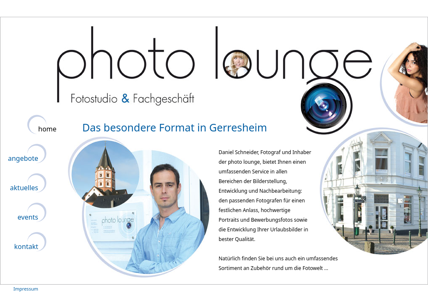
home (47, 129)
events (28, 217)
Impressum (25, 289)
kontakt (26, 246)
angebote (23, 158)
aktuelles (24, 187)
